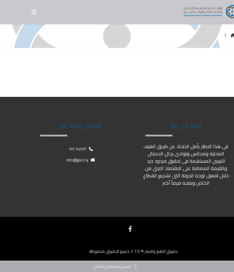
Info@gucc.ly (80, 160)
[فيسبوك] (130, 229)
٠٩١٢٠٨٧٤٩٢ (80, 149)
